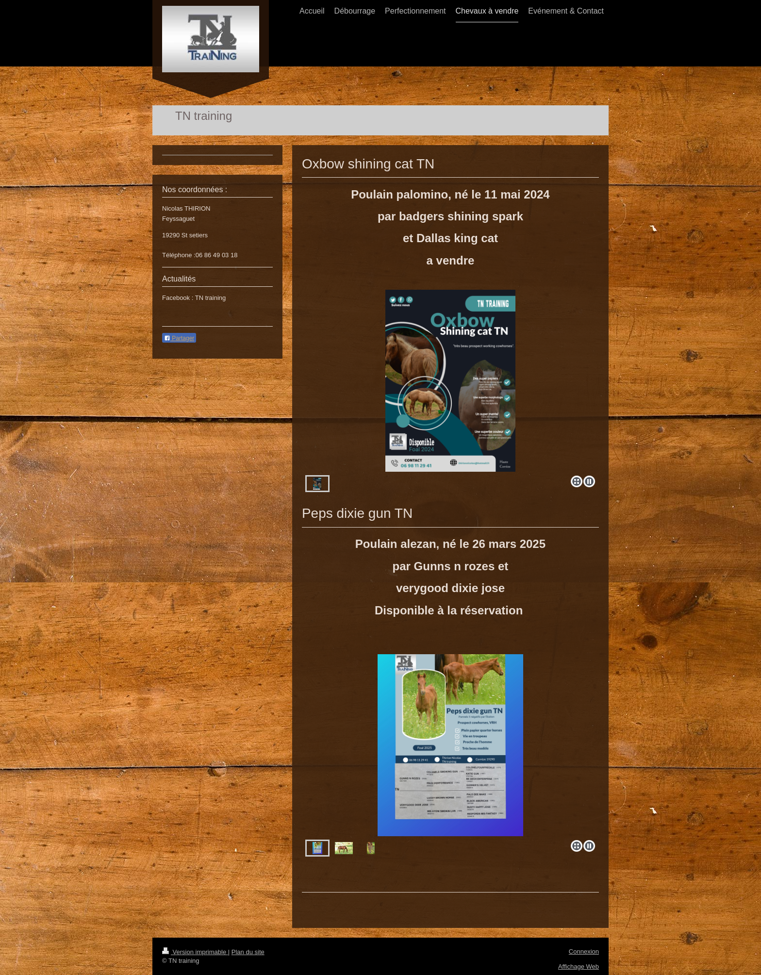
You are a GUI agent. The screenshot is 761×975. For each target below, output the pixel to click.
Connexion (584, 951)
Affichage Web (578, 966)
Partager (179, 338)
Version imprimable (195, 952)
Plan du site (248, 952)
